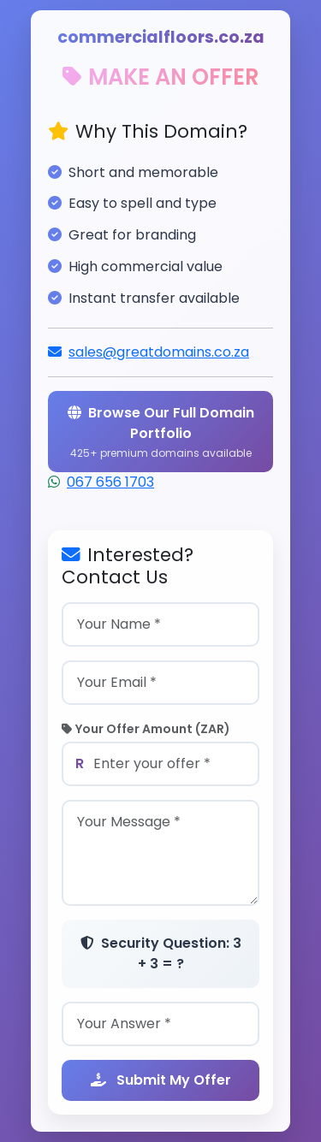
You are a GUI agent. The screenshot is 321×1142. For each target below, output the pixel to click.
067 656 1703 (110, 482)
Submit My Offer (161, 1080)
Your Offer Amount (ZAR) (146, 728)
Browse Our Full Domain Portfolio (160, 432)
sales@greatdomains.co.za (158, 352)
